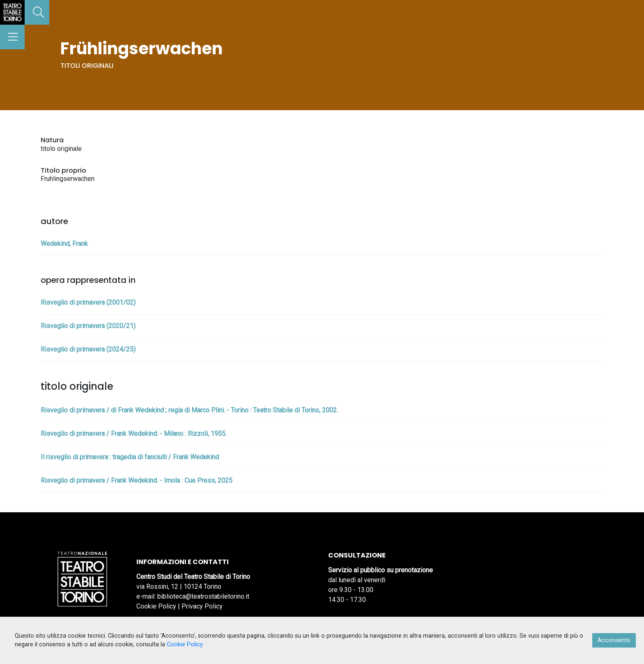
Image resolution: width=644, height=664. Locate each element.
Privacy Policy (202, 606)
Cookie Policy (156, 606)
